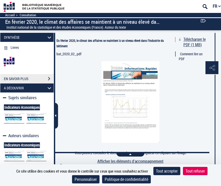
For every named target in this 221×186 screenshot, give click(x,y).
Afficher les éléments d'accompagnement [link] (130, 161)
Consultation (28, 15)
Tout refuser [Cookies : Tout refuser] (195, 171)
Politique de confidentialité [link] (126, 179)
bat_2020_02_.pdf (68, 53)
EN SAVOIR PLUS (29, 78)
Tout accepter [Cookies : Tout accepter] (167, 171)
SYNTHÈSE (28, 37)
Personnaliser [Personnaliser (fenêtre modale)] (86, 179)
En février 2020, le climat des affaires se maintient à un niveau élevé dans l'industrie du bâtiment (110, 43)
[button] (211, 68)
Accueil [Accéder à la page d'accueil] (10, 15)
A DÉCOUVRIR (28, 87)
